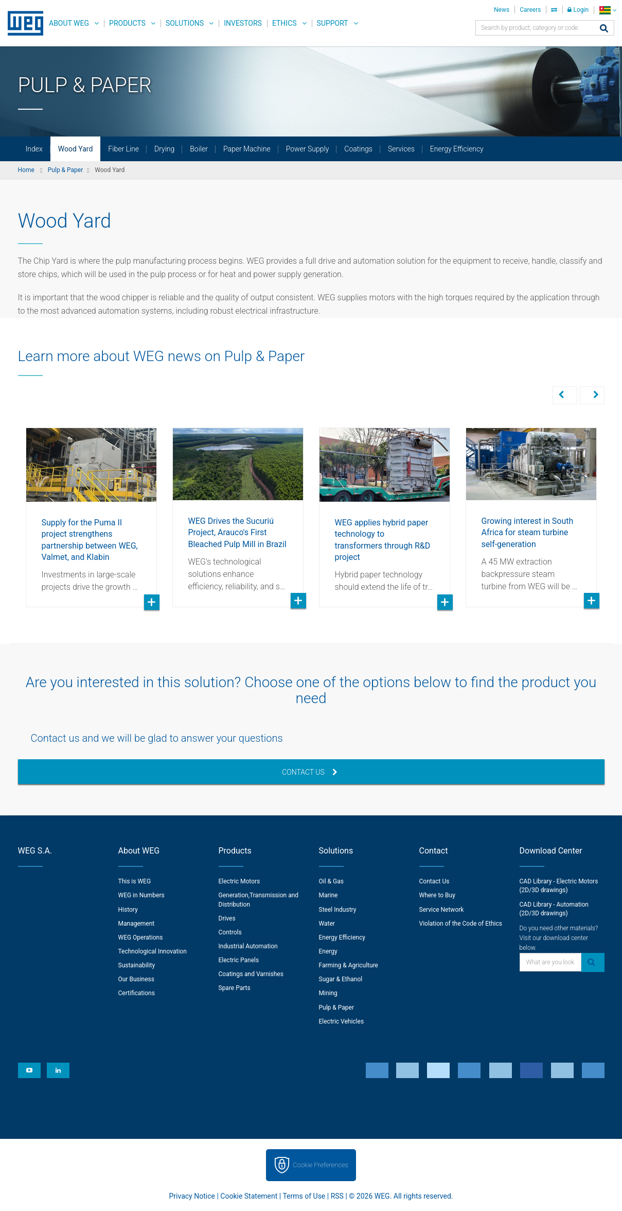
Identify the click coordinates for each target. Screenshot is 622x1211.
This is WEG (134, 881)
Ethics (284, 23)
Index (34, 149)
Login (578, 9)
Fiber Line (123, 149)
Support (332, 23)
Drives (227, 918)
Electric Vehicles (341, 1021)
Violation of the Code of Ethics (461, 923)
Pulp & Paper (336, 1007)
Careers (530, 9)
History (128, 909)
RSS (337, 1196)
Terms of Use (303, 1196)
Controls (230, 932)
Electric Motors (239, 881)
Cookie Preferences (320, 1165)
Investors (243, 23)
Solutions (185, 23)
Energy (328, 951)
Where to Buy (437, 895)
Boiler (199, 149)
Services (401, 149)
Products (127, 23)
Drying (164, 149)
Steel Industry (338, 909)
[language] (608, 10)
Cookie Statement (248, 1196)
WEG (22, 23)
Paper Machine (247, 149)
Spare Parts (235, 988)
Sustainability (136, 965)
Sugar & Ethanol (341, 979)
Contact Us (309, 772)
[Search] (604, 29)
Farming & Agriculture (348, 965)
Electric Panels (239, 960)
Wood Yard (75, 149)
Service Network (441, 909)
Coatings (358, 149)
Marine (328, 895)
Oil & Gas (331, 881)
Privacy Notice (192, 1196)
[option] (91, 509)
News (501, 9)
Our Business (136, 979)
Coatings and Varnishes (251, 974)
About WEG (69, 23)
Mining (328, 993)
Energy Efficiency (457, 149)
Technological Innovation (152, 951)
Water (327, 923)
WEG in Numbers (141, 895)
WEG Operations (140, 937)
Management (136, 923)
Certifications (136, 993)
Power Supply (307, 149)
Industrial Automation (248, 946)
